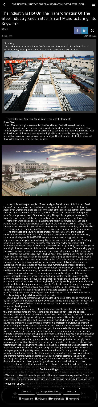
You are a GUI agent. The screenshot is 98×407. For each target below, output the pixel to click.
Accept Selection (49, 391)
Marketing (72, 398)
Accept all (26, 391)
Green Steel (9, 122)
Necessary (26, 398)
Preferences (56, 398)
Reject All (71, 391)
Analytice (41, 398)
